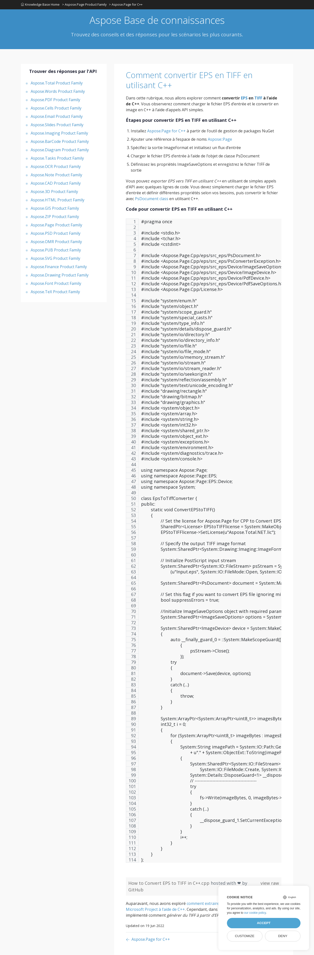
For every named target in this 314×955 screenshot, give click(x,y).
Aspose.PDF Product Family (55, 100)
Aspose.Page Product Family (56, 225)
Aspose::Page (220, 139)
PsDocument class (151, 199)
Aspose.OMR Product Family (56, 242)
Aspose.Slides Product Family (57, 125)
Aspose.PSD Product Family (55, 233)
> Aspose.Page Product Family (84, 4)
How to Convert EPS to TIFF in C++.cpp (169, 883)
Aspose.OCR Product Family (56, 166)
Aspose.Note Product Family (56, 175)
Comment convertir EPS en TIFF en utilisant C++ (191, 80)
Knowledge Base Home (40, 4)
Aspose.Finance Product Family (59, 267)
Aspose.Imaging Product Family (59, 133)
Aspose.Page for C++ (166, 131)
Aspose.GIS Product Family (55, 208)
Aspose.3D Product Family (54, 191)
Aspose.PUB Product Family (56, 250)
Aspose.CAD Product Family (56, 183)
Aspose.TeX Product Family (55, 292)
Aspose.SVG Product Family (55, 258)
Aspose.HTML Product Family (57, 200)
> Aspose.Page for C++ (126, 4)
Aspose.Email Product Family (57, 116)
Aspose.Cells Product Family (56, 108)
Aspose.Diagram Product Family (60, 150)
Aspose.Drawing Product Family (60, 275)
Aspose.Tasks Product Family (57, 158)
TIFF (258, 98)
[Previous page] (148, 940)
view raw (270, 883)
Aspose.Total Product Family (57, 83)
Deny (283, 936)
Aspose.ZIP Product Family (55, 217)
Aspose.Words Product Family (58, 91)
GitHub (136, 890)
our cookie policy (255, 912)
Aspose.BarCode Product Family (60, 141)
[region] (203, 543)
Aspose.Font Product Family (56, 283)
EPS (244, 98)
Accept (264, 923)
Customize (244, 936)
